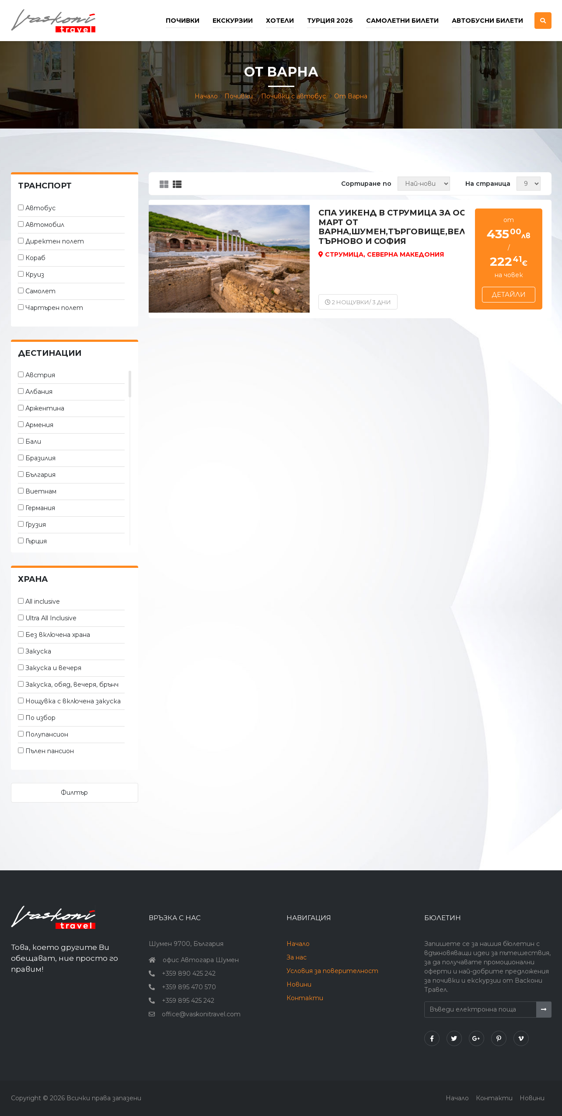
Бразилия (40, 458)
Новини (298, 984)
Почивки (238, 96)
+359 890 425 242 (189, 973)
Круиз (34, 274)
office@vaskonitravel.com (201, 1014)
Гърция (36, 541)
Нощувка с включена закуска (73, 701)
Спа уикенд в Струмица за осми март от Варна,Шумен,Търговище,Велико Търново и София (401, 227)
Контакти (304, 998)
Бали (33, 441)
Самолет (40, 291)
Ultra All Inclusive (51, 618)
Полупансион (46, 734)
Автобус (40, 208)
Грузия (35, 524)
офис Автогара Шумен (201, 960)
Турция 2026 (330, 20)
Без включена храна (57, 635)
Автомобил (44, 225)
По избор (40, 718)
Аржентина (44, 408)
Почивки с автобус (293, 96)
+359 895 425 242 (188, 1001)
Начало (206, 96)
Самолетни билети (402, 20)
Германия (40, 508)
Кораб (35, 258)
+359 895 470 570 (189, 987)
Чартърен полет (54, 308)
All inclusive (42, 601)
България (40, 475)
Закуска (38, 651)
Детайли (509, 294)
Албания (38, 392)
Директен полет (54, 241)
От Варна (350, 96)
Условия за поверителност (332, 971)
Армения (39, 425)
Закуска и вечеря (53, 668)
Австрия (40, 375)
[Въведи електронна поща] (480, 1009)
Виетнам (40, 491)
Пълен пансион (49, 751)
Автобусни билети (487, 20)
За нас (296, 957)
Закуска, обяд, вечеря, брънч (72, 684)
